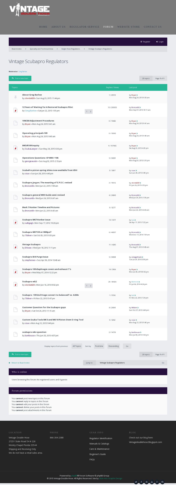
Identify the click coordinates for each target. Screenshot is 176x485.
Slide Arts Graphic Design (110, 478)
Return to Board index (21, 363)
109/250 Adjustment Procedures (38, 121)
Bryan (134, 95)
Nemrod (135, 282)
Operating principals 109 (34, 133)
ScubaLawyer (31, 148)
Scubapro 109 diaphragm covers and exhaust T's (46, 269)
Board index (17, 49)
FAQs (92, 459)
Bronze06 (135, 107)
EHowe (28, 247)
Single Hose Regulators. (70, 49)
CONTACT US (153, 26)
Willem (134, 307)
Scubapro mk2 (29, 282)
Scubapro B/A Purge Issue (35, 257)
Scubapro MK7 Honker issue (36, 220)
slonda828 (30, 98)
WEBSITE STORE (128, 26)
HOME (43, 26)
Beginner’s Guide (97, 454)
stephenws (30, 260)
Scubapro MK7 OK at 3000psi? (36, 232)
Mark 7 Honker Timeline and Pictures (40, 207)
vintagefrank (137, 257)
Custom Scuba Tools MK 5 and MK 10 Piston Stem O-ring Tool (52, 320)
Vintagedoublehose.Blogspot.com (145, 442)
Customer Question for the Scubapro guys (44, 307)
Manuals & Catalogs (99, 443)
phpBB (74, 475)
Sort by (102, 346)
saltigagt (29, 223)
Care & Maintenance (99, 448)
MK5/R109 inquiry (30, 145)
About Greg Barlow (32, 95)
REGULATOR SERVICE (84, 26)
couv (27, 173)
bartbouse (30, 335)
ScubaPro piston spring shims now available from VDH (49, 170)
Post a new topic (20, 78)
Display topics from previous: (63, 346)
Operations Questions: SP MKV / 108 (40, 158)
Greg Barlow (23, 71)
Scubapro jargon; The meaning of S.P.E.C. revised (47, 183)
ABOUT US (58, 26)
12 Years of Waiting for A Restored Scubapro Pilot (47, 107)
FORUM (108, 26)
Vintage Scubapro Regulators (100, 49)
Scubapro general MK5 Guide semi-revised (43, 195)
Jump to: (89, 363)
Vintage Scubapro (31, 244)
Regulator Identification (100, 438)
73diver (28, 235)
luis (133, 220)
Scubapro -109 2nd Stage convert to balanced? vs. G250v (50, 295)
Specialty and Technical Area (41, 49)
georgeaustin (31, 161)
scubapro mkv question (34, 332)
